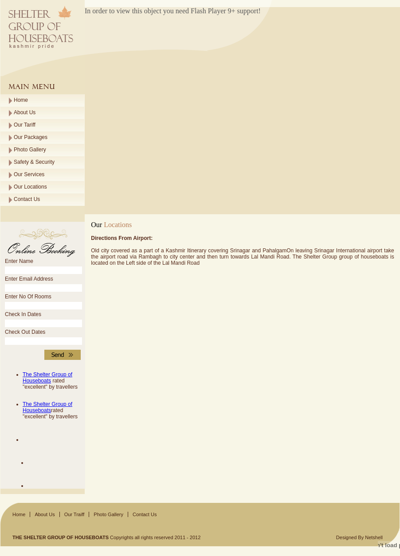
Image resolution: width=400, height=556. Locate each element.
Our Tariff (24, 125)
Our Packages (30, 137)
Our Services (29, 174)
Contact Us (27, 199)
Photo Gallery (30, 150)
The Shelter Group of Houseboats (47, 377)
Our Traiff (74, 514)
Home (21, 100)
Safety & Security (34, 162)
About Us (24, 112)
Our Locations (30, 187)
